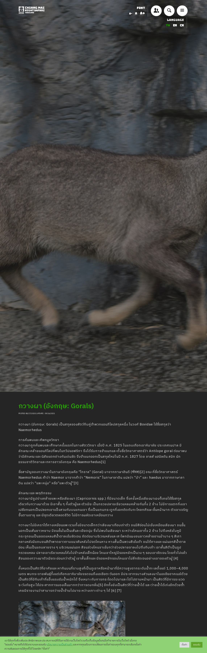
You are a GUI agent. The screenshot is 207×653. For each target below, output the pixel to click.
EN (175, 25)
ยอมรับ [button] (196, 645)
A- (130, 13)
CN (182, 25)
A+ (142, 13)
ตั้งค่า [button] (184, 645)
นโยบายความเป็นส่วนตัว (60, 645)
